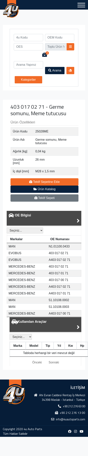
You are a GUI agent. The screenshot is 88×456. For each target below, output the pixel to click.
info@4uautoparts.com (70, 419)
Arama (54, 70)
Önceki (37, 362)
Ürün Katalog (44, 189)
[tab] (44, 218)
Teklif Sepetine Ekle (44, 181)
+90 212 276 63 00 (74, 406)
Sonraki (54, 362)
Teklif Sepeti (44, 198)
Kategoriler (28, 79)
